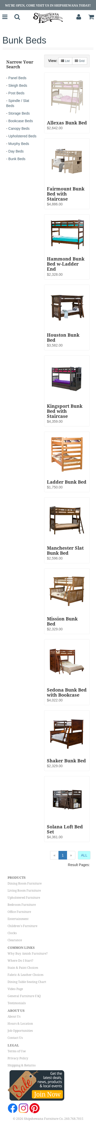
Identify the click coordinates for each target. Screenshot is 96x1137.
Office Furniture (19, 912)
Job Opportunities (20, 1031)
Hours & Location (20, 1023)
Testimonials (17, 1003)
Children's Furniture (22, 926)
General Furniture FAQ (24, 996)
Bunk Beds (16, 159)
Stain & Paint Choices (23, 968)
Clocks (12, 933)
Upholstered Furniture (24, 897)
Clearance (15, 940)
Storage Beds (19, 113)
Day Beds (16, 151)
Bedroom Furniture (22, 905)
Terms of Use (17, 1051)
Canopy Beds (18, 128)
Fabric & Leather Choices (25, 975)
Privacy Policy (18, 1058)
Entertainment (18, 919)
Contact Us (15, 1038)
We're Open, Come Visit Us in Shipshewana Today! (48, 5)
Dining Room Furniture (25, 883)
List (65, 61)
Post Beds (16, 93)
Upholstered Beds (22, 136)
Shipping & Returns (22, 1065)
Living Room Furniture (24, 890)
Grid (79, 61)
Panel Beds (17, 78)
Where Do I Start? (20, 960)
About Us (14, 1016)
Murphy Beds (18, 144)
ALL (84, 855)
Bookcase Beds (20, 121)
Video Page (15, 989)
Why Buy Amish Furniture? (28, 953)
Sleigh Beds (17, 85)
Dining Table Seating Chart (27, 982)
